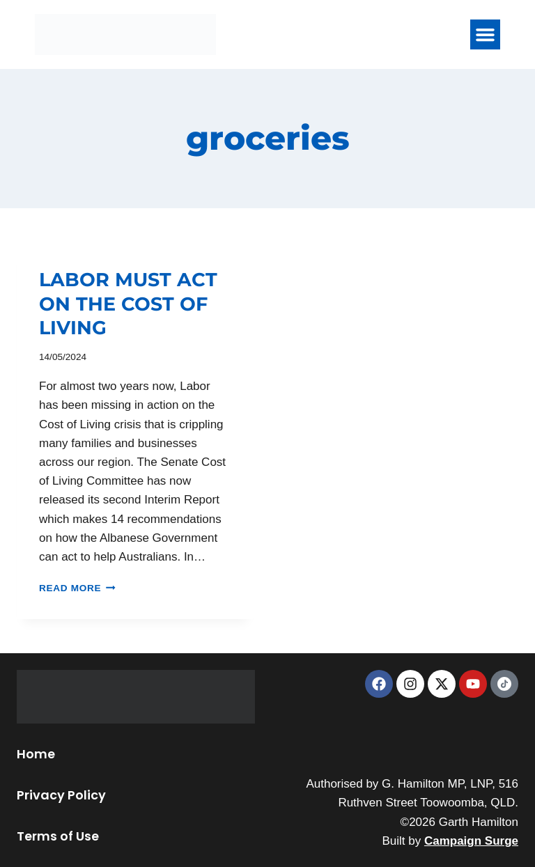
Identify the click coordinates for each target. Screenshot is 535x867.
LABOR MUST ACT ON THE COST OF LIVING (128, 303)
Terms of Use (58, 836)
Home (36, 754)
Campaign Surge (471, 841)
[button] (485, 34)
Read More (77, 588)
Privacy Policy (61, 795)
